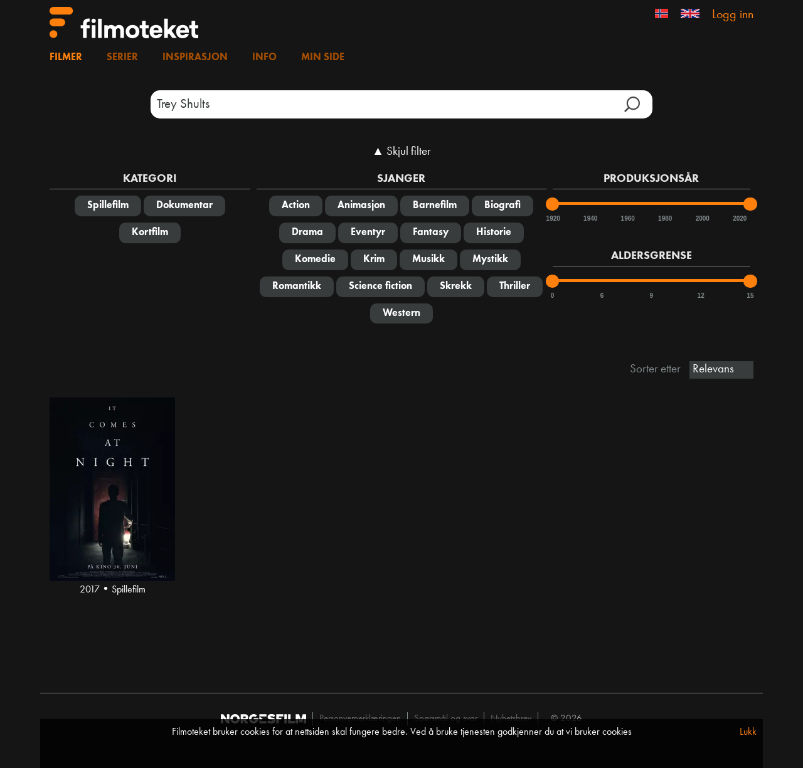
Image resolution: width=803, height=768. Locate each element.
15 (750, 295)
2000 (702, 218)
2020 (739, 218)
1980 (664, 218)
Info (264, 58)
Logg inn (732, 15)
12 (701, 295)
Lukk (748, 732)
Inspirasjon (195, 58)
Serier (122, 58)
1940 (589, 218)
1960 (627, 218)
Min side (322, 58)
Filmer (66, 58)
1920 (552, 218)
